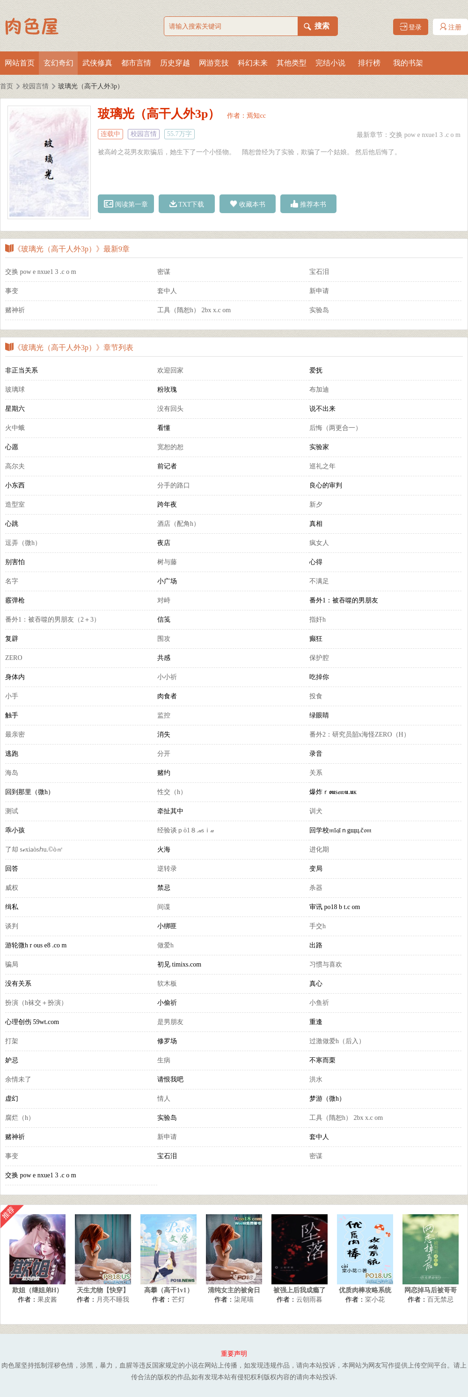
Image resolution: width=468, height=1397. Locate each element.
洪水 (315, 1079)
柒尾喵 (244, 1299)
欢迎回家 (170, 370)
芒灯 (178, 1299)
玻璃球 (15, 389)
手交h (317, 926)
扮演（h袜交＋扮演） (36, 1002)
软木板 (167, 983)
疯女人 (319, 542)
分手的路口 (173, 485)
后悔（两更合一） (335, 427)
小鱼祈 (319, 1002)
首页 (6, 86)
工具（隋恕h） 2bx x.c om (194, 310)
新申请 (319, 290)
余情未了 (18, 1079)
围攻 (163, 638)
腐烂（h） (20, 1117)
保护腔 (319, 657)
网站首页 (20, 63)
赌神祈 (15, 310)
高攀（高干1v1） (168, 1290)
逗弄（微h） (23, 542)
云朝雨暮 (309, 1299)
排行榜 (369, 63)
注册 (450, 27)
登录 (411, 27)
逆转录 (167, 868)
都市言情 (136, 63)
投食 (315, 696)
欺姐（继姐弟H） (37, 1290)
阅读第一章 (126, 204)
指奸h (317, 619)
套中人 (167, 290)
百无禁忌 (440, 1299)
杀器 (315, 887)
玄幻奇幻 (58, 63)
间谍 (163, 906)
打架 (11, 1041)
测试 (11, 811)
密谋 (163, 271)
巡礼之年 (322, 466)
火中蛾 (15, 427)
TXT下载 (187, 204)
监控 (163, 715)
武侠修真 (97, 63)
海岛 (11, 772)
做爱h (165, 945)
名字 (11, 581)
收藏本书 (247, 204)
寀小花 (375, 1299)
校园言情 (35, 86)
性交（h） (172, 791)
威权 (11, 887)
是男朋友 (170, 1021)
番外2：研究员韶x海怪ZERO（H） (359, 734)
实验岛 (319, 310)
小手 (11, 696)
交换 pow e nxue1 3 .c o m (425, 134)
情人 (163, 1098)
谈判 (11, 926)
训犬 (315, 811)
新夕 (315, 504)
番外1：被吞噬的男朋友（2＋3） (52, 619)
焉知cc (256, 115)
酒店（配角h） (178, 523)
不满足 (319, 581)
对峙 (163, 600)
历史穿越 (175, 63)
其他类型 (292, 63)
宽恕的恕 (170, 447)
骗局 (11, 964)
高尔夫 (15, 466)
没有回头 (170, 408)
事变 (11, 290)
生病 (163, 1060)
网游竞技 (214, 63)
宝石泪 (319, 271)
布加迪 (319, 389)
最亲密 (15, 734)
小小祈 (167, 677)
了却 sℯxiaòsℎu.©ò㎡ (34, 849)
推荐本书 (308, 204)
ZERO (13, 657)
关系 (315, 772)
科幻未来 (253, 63)
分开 (163, 753)
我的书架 (408, 63)
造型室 (15, 504)
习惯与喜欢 (325, 964)
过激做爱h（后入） (337, 1041)
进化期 (319, 849)
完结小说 (330, 63)
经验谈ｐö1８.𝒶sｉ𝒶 (185, 830)
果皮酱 (47, 1299)
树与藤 (167, 562)
